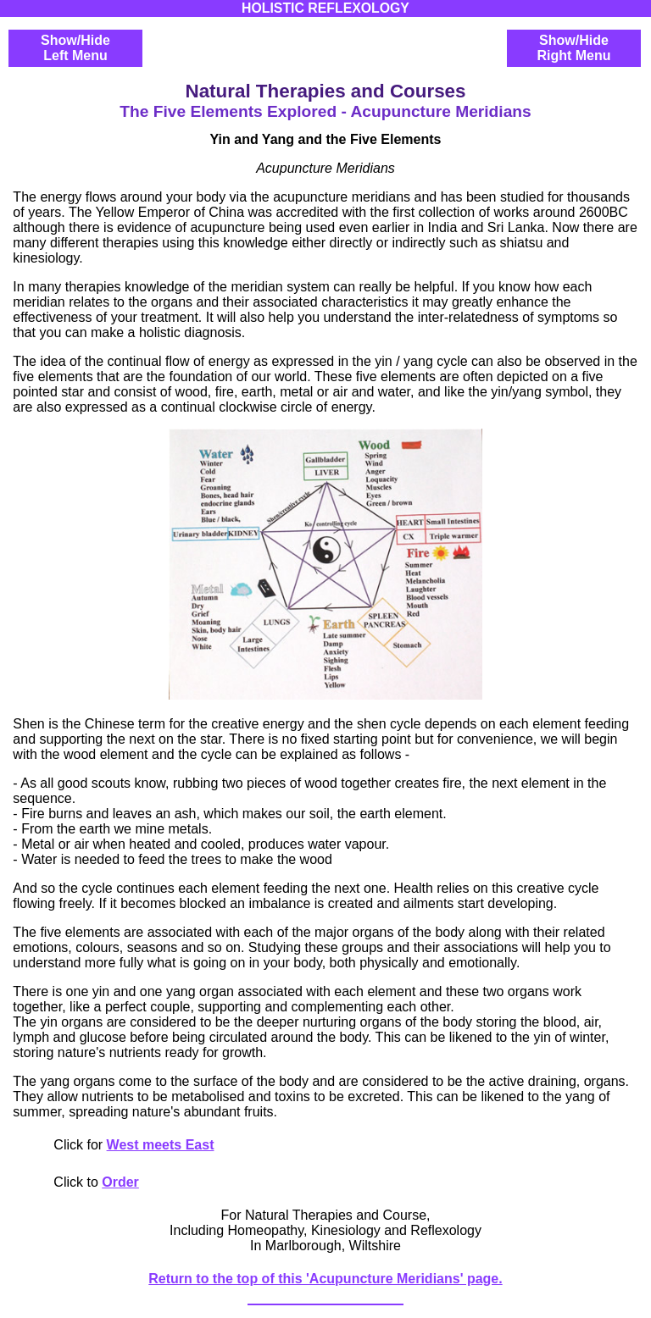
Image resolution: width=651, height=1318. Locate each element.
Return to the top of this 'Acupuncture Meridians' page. (325, 1278)
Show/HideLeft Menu (75, 48)
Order (120, 1182)
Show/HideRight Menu (573, 48)
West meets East (160, 1145)
